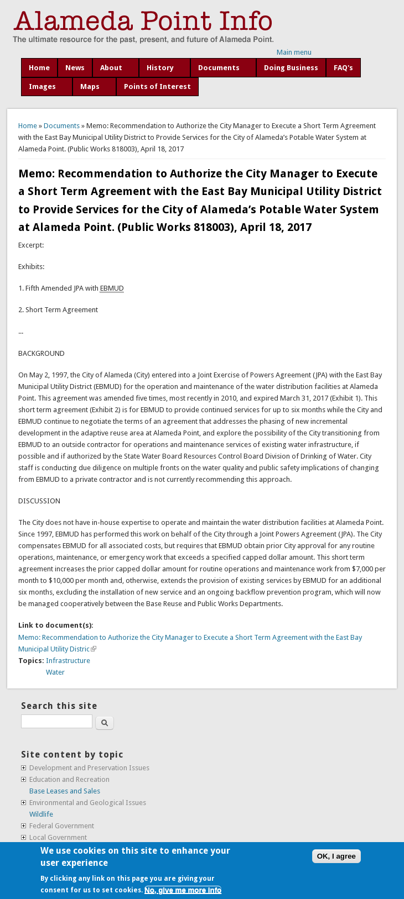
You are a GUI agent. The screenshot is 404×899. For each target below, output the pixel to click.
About (111, 68)
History (160, 68)
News (75, 68)
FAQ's (343, 68)
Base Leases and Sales (64, 791)
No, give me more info (182, 890)
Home (39, 68)
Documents (219, 68)
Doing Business (291, 68)
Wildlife (41, 814)
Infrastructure (68, 660)
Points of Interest (157, 86)
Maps (90, 86)
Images (42, 86)
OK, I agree (336, 856)
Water (55, 672)
